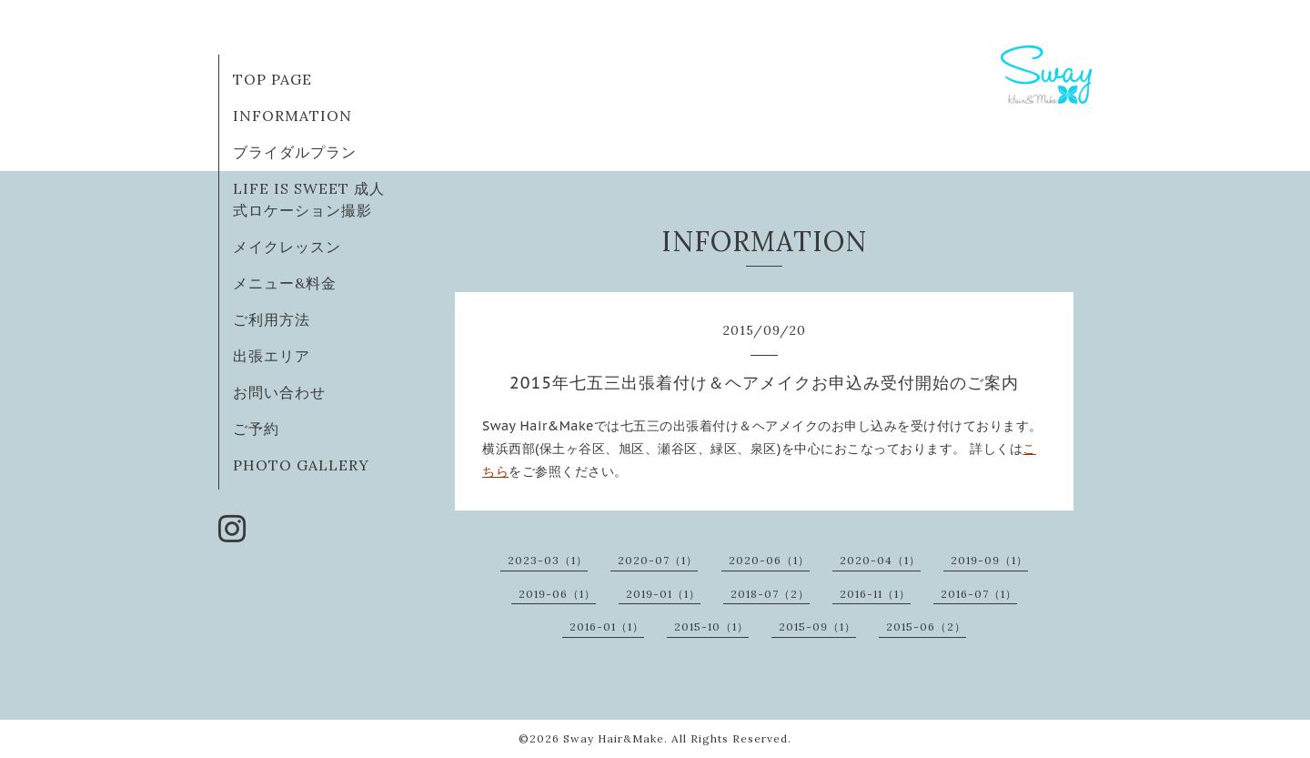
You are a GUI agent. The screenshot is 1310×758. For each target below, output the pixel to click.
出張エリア (271, 356)
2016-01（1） (606, 626)
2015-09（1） (817, 626)
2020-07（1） (658, 560)
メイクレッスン (287, 247)
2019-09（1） (989, 560)
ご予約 (256, 428)
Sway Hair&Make (613, 738)
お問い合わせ (279, 392)
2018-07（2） (770, 594)
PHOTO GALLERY (301, 465)
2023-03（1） (548, 560)
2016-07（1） (979, 594)
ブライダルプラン (295, 152)
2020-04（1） (880, 560)
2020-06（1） (769, 560)
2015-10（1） (711, 626)
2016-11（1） (875, 594)
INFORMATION (292, 115)
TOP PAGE (272, 79)
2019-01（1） (663, 594)
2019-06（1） (557, 594)
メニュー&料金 (285, 283)
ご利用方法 (271, 319)
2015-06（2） (926, 626)
